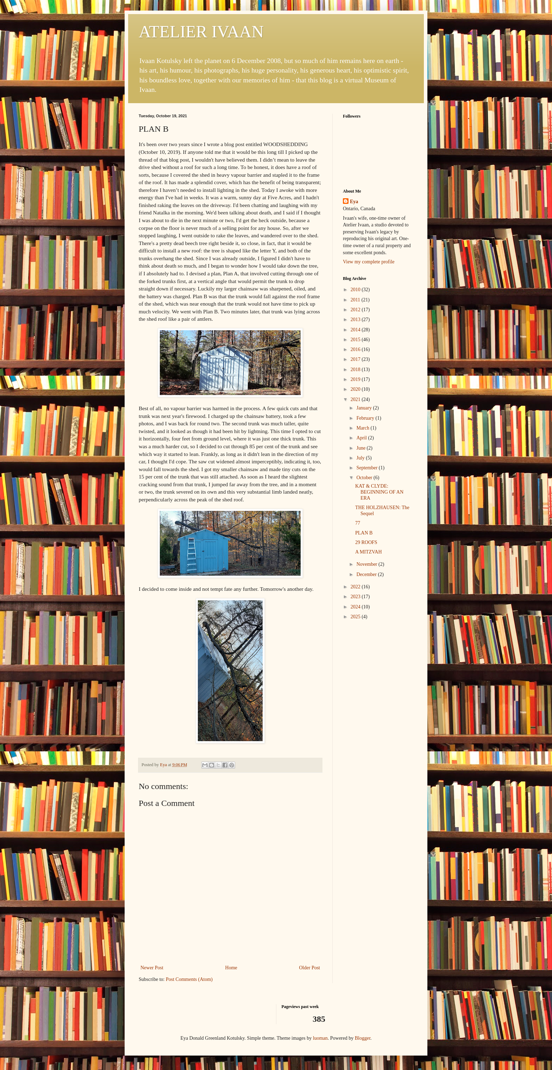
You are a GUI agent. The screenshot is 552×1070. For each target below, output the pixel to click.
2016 (356, 349)
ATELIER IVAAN (201, 31)
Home (231, 967)
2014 (356, 329)
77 (357, 523)
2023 (356, 596)
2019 (356, 379)
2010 (356, 289)
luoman (320, 1038)
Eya (354, 201)
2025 (356, 616)
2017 (356, 359)
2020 (356, 389)
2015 (356, 339)
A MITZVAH (368, 552)
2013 (356, 319)
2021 (356, 399)
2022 (356, 586)
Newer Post (151, 967)
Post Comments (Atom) (189, 979)
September (367, 467)
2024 (356, 606)
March (363, 428)
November (367, 564)
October (365, 477)
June (361, 448)
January (364, 408)
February (365, 418)
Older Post (309, 967)
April (362, 437)
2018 (356, 369)
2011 (356, 299)
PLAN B (363, 533)
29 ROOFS (366, 542)
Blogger (362, 1038)
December (367, 574)
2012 (356, 309)
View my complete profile (369, 261)
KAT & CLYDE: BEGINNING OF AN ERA (379, 492)
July (361, 458)
